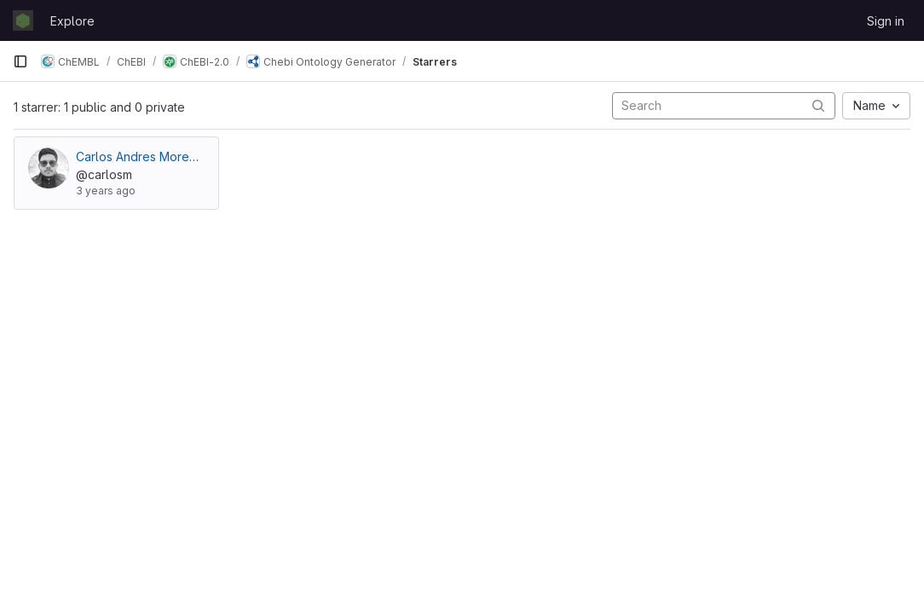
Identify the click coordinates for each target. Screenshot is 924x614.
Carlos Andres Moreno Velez (158, 156)
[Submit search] (818, 105)
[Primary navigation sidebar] (20, 61)
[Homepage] (23, 20)
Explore (72, 21)
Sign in (885, 21)
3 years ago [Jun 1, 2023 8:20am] (106, 190)
